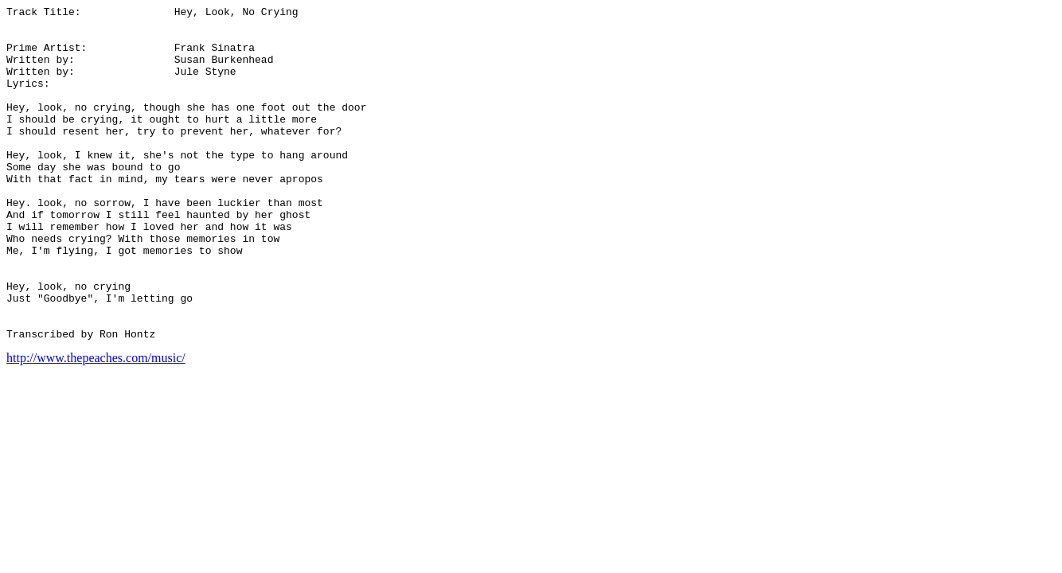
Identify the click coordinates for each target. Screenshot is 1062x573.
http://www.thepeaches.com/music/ (95, 424)
